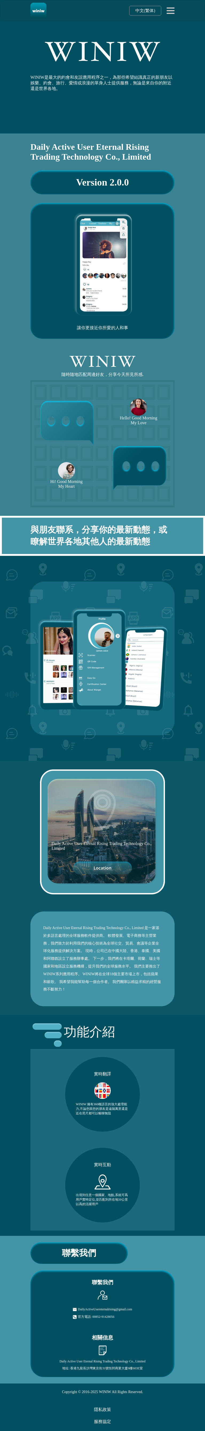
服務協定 (102, 1421)
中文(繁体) (145, 10)
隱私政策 (102, 1409)
